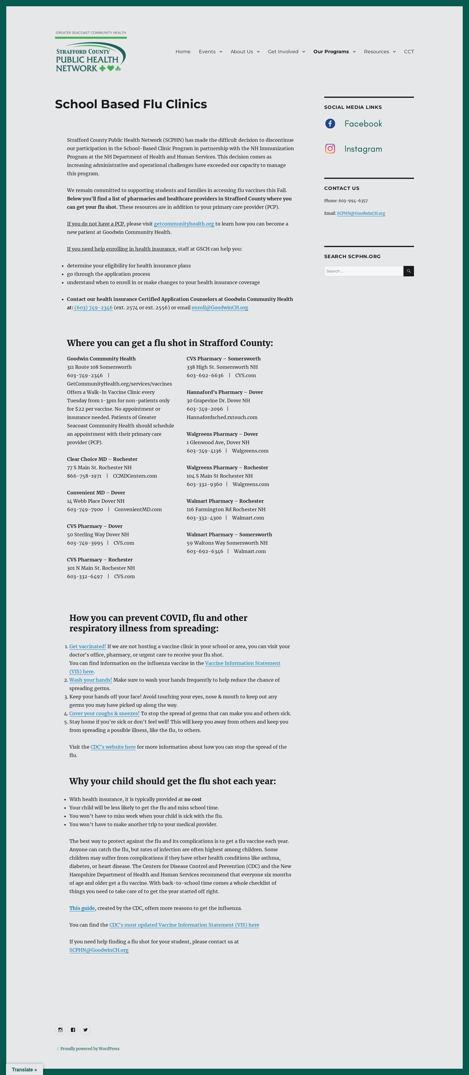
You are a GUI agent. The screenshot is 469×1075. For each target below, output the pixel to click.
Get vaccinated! (87, 646)
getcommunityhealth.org (184, 224)
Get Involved (283, 51)
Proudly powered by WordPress (90, 1048)
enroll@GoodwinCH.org (220, 307)
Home (183, 51)
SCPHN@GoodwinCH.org (99, 950)
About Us (242, 51)
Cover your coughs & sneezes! (104, 713)
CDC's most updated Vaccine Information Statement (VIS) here (184, 925)
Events (207, 51)
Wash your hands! (90, 680)
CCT (409, 51)
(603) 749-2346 (93, 307)
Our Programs (331, 51)
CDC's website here (113, 747)
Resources (376, 51)
